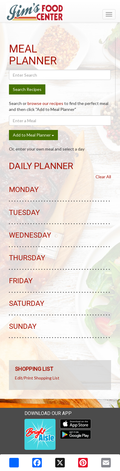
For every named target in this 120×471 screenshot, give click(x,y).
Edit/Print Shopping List (37, 377)
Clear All (103, 176)
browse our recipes (45, 103)
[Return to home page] (60, 11)
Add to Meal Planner (33, 134)
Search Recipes (27, 89)
